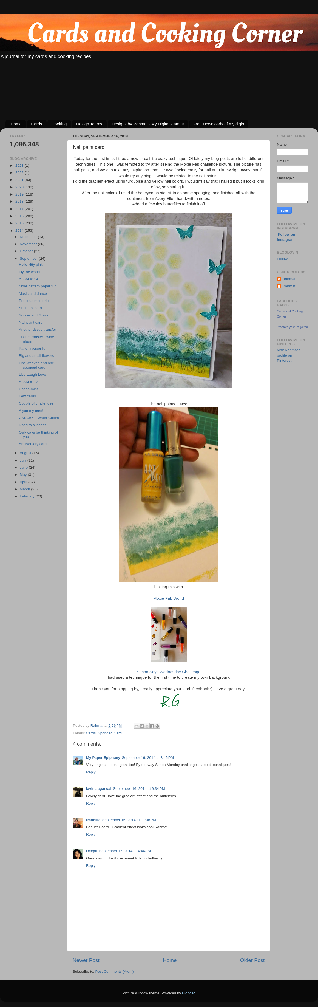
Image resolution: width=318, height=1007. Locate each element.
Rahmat (288, 279)
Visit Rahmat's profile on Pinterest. (288, 355)
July (23, 460)
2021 (20, 180)
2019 (20, 194)
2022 (20, 173)
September (29, 258)
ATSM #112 (28, 382)
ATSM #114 (28, 279)
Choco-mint (28, 389)
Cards (36, 123)
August (26, 453)
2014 (20, 230)
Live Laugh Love (32, 374)
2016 (20, 216)
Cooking (59, 123)
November (29, 244)
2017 (20, 209)
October (27, 251)
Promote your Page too (292, 327)
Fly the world (29, 272)
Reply (91, 772)
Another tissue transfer (37, 329)
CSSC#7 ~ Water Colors (39, 418)
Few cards (27, 396)
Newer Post (86, 960)
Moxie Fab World (168, 598)
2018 (20, 201)
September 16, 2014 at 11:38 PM (129, 820)
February (28, 496)
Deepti (91, 851)
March (25, 489)
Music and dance (33, 294)
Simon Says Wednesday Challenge (168, 672)
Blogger (188, 993)
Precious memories (35, 301)
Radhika (93, 820)
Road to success (32, 425)
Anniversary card (33, 444)
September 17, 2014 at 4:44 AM (125, 851)
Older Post (252, 960)
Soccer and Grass (34, 315)
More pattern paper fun (37, 286)
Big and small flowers (36, 355)
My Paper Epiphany (103, 758)
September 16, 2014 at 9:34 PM (139, 789)
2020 (20, 187)
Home (16, 123)
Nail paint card (30, 322)
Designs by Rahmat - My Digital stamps (148, 123)
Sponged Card (110, 733)
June (24, 467)
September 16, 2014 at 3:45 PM (148, 758)
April (24, 482)
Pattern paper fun (33, 348)
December (29, 237)
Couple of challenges (36, 403)
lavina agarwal (98, 789)
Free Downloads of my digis (218, 123)
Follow (282, 259)
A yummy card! (31, 411)
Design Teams (89, 123)
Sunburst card (30, 308)
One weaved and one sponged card (36, 365)
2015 (20, 223)
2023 (20, 165)
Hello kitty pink (31, 264)
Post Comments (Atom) (114, 971)
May (24, 475)
